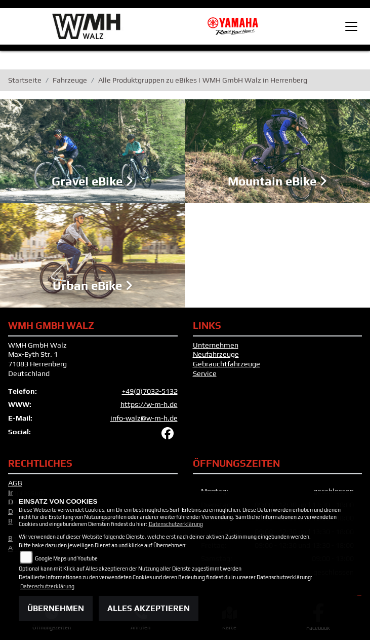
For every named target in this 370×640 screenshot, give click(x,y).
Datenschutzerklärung (176, 524)
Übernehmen (55, 608)
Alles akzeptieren (148, 608)
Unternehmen (215, 345)
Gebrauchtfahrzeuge (226, 364)
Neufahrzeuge (216, 354)
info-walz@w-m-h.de (144, 418)
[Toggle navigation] (351, 26)
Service (205, 373)
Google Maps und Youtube (66, 558)
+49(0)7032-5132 (150, 391)
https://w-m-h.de (149, 404)
